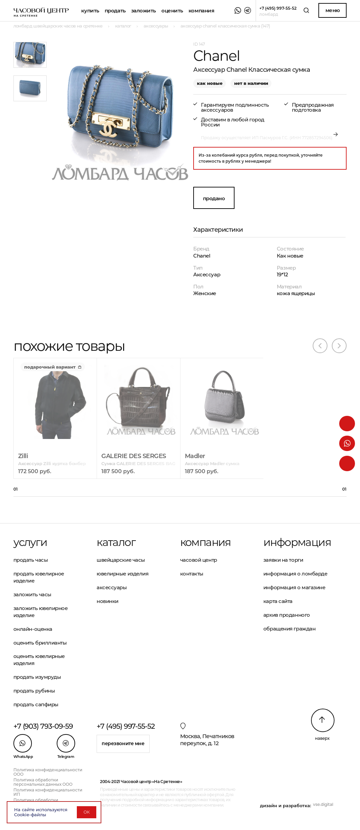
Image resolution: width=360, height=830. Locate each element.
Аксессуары (112, 587)
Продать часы (30, 560)
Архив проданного (286, 615)
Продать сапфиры (35, 704)
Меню (332, 10)
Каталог (116, 542)
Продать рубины (34, 690)
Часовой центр (198, 560)
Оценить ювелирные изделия (39, 659)
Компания (201, 10)
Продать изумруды (37, 677)
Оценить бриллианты (40, 643)
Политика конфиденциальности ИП (47, 792)
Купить (90, 10)
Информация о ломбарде (295, 573)
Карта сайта (278, 601)
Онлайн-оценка (32, 629)
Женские (204, 293)
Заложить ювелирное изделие (40, 611)
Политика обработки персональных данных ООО (42, 782)
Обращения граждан (289, 628)
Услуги (30, 542)
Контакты (191, 573)
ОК (87, 812)
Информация (297, 542)
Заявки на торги (283, 560)
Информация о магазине (294, 587)
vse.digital (323, 804)
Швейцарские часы (121, 560)
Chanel (201, 256)
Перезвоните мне (123, 743)
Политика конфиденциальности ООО (47, 772)
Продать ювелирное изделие (38, 577)
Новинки (107, 601)
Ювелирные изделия (122, 573)
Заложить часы (32, 594)
